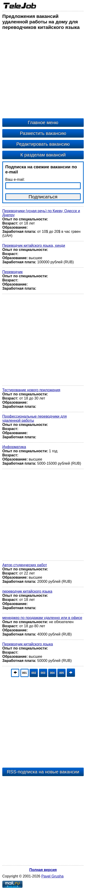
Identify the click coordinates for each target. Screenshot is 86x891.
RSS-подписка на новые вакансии (43, 771)
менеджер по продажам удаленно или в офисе (42, 618)
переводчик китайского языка (27, 591)
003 (43, 672)
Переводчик (12, 272)
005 (61, 672)
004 (52, 672)
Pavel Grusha (52, 876)
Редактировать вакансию (43, 144)
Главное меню (43, 122)
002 (33, 672)
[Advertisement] (43, 75)
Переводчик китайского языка (27, 644)
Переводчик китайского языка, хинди (33, 245)
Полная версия (43, 870)
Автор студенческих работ (24, 565)
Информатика (14, 447)
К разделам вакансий (43, 154)
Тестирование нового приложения (31, 390)
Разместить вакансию (43, 133)
